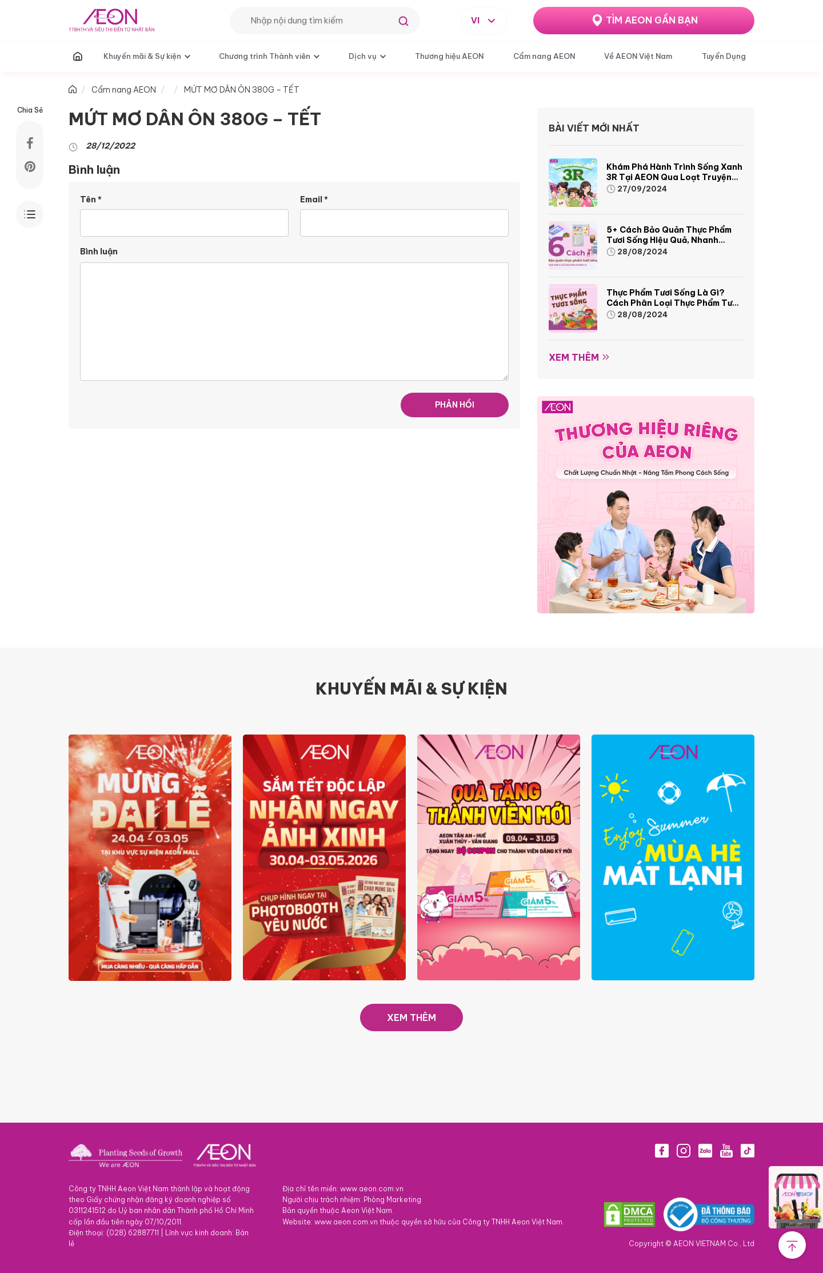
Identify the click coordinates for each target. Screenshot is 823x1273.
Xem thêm (574, 357)
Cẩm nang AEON (544, 56)
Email (314, 199)
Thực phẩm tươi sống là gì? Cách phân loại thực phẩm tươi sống (673, 303)
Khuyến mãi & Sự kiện (142, 56)
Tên (91, 199)
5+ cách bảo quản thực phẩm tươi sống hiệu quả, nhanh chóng (669, 240)
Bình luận (99, 251)
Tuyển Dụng (724, 56)
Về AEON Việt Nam (638, 56)
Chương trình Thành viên (264, 56)
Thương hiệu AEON (449, 56)
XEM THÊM (411, 1017)
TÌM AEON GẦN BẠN (652, 20)
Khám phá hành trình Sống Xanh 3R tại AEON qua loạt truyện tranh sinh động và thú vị (674, 177)
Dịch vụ (363, 56)
